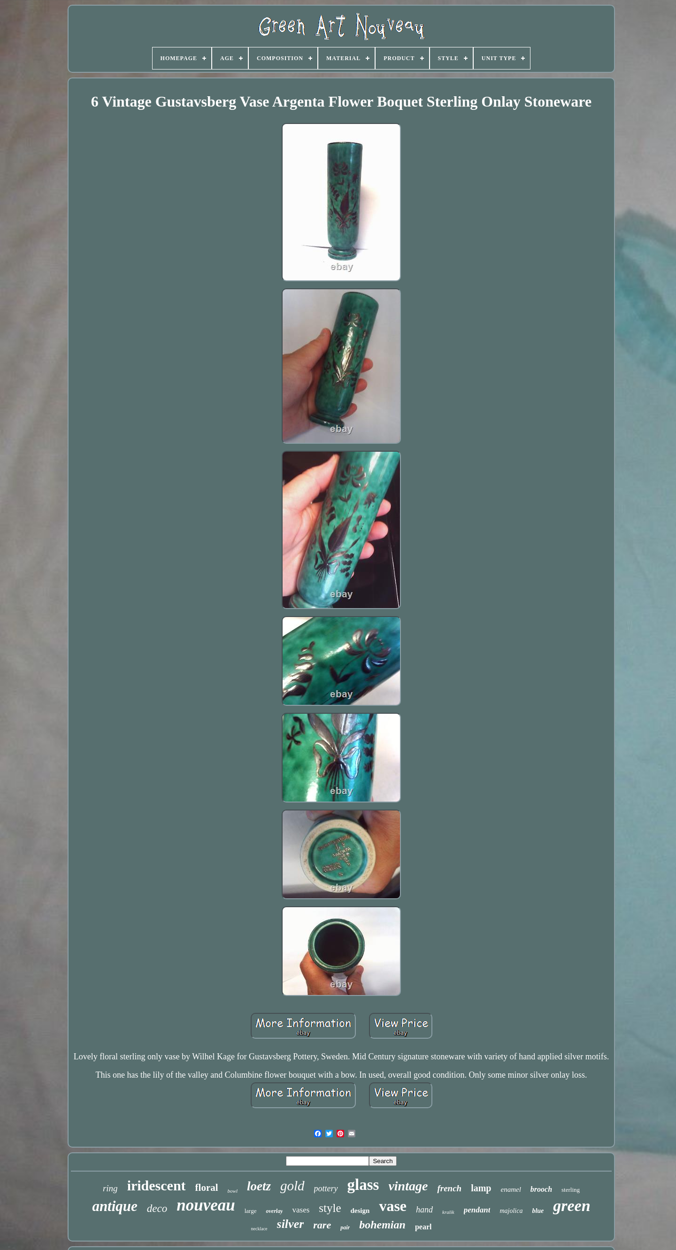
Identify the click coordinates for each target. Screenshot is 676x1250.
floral (206, 1187)
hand (424, 1209)
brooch (541, 1189)
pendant (477, 1209)
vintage (408, 1186)
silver (290, 1224)
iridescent (156, 1185)
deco (157, 1208)
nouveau (206, 1205)
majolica (510, 1210)
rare (322, 1225)
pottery (326, 1188)
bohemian (382, 1225)
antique (114, 1206)
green (571, 1205)
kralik (448, 1212)
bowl (233, 1191)
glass (363, 1184)
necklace (259, 1228)
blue (538, 1210)
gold (292, 1185)
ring (110, 1188)
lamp (481, 1188)
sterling (570, 1189)
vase (393, 1205)
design (360, 1210)
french (449, 1188)
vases (300, 1209)
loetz (259, 1186)
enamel (510, 1189)
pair (345, 1227)
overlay (274, 1211)
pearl (423, 1227)
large (251, 1210)
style (330, 1208)
